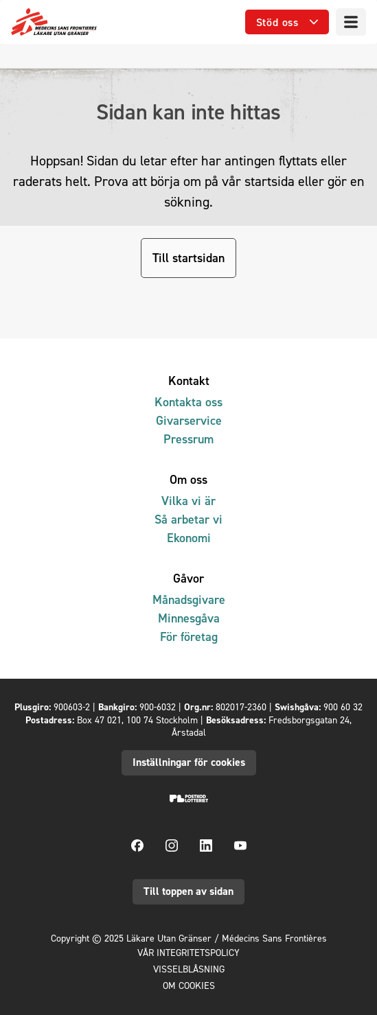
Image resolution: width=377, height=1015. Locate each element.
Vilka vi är (188, 501)
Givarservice (189, 420)
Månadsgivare (188, 599)
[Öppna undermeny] (287, 22)
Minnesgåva (189, 618)
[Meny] (351, 22)
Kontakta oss (188, 402)
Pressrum (188, 439)
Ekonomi (189, 538)
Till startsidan (188, 258)
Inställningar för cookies (189, 762)
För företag (189, 636)
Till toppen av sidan (188, 891)
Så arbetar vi (188, 519)
